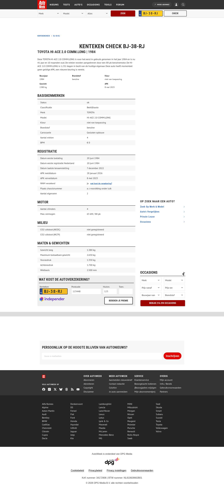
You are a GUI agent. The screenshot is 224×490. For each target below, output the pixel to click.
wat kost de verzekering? (101, 183)
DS (71, 407)
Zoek (122, 13)
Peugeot (131, 421)
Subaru (159, 414)
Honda (73, 421)
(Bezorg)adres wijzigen (145, 387)
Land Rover (104, 410)
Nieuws (54, 4)
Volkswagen (162, 428)
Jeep (72, 434)
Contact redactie (117, 383)
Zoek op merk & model (152, 206)
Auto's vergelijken (149, 211)
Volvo (158, 431)
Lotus (101, 417)
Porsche (131, 428)
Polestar (131, 424)
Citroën (45, 431)
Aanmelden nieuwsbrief (120, 380)
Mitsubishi (132, 407)
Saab (129, 438)
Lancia (102, 407)
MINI (129, 403)
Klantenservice (141, 380)
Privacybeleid (95, 470)
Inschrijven (172, 356)
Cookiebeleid (77, 470)
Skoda (159, 407)
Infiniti (73, 428)
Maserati (103, 424)
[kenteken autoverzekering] (54, 291)
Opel (129, 417)
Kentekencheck (43, 36)
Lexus (101, 414)
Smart (159, 410)
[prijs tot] (174, 288)
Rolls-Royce (133, 434)
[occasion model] (174, 280)
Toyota (159, 424)
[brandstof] (174, 295)
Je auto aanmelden (118, 391)
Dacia (44, 438)
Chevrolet (46, 428)
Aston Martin (48, 410)
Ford (72, 417)
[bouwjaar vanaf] (151, 295)
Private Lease (147, 216)
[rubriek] (98, 13)
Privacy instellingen (116, 470)
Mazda (102, 428)
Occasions (93, 4)
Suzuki (159, 417)
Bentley (45, 417)
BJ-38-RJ (56, 36)
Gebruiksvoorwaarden (170, 387)
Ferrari (73, 410)
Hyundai (74, 424)
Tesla (158, 421)
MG (100, 438)
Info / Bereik (166, 383)
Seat (158, 403)
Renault (131, 431)
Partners (164, 391)
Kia (72, 438)
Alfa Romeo (47, 403)
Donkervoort (76, 403)
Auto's (78, 4)
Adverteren (89, 383)
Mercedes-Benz (106, 434)
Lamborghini (105, 403)
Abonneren (89, 380)
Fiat (72, 414)
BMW (44, 421)
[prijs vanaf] (151, 288)
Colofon (113, 387)
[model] (73, 13)
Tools (108, 4)
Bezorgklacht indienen (145, 383)
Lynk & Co (104, 421)
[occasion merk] (151, 280)
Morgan (131, 410)
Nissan (130, 414)
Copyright (88, 387)
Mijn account (166, 380)
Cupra (45, 434)
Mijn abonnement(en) (144, 391)
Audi (44, 414)
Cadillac (46, 424)
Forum (120, 4)
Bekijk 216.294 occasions (162, 303)
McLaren (103, 431)
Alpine (45, 407)
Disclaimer (89, 391)
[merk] (49, 13)
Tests (66, 4)
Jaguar (73, 431)
